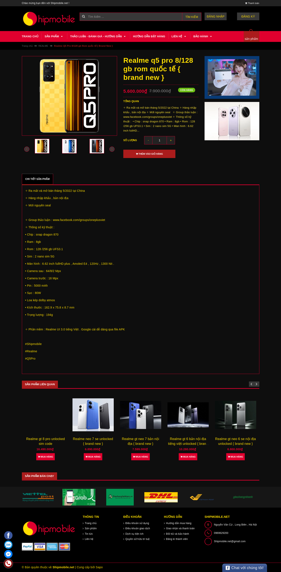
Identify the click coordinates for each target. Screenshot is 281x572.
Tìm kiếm (191, 17)
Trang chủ (30, 36)
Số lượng (130, 140)
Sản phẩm (54, 36)
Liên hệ (179, 36)
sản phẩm (251, 38)
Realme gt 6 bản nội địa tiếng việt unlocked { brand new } (188, 443)
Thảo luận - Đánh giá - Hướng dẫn (98, 36)
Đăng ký (249, 16)
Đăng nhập (217, 16)
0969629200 (221, 533)
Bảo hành (203, 36)
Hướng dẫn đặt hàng (149, 36)
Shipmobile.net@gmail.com (230, 541)
